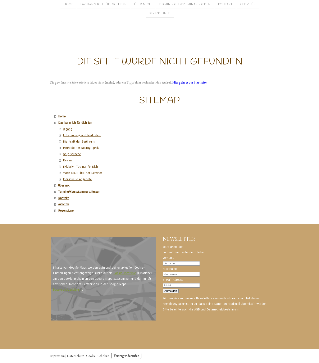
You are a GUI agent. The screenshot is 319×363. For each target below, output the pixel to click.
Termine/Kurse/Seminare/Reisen (185, 4)
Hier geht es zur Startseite (189, 82)
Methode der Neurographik (81, 148)
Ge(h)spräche (72, 154)
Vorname (168, 258)
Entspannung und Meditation (82, 135)
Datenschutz (75, 356)
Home (68, 4)
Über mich (142, 4)
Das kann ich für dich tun (103, 4)
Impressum (57, 356)
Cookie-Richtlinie (125, 273)
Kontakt (225, 4)
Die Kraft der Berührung (79, 141)
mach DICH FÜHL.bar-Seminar (82, 173)
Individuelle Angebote (77, 179)
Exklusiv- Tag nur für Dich (80, 167)
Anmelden (170, 290)
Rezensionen (160, 13)
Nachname (170, 269)
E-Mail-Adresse (173, 280)
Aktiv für (248, 4)
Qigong (67, 129)
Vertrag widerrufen (126, 356)
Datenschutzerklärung (67, 289)
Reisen (67, 160)
